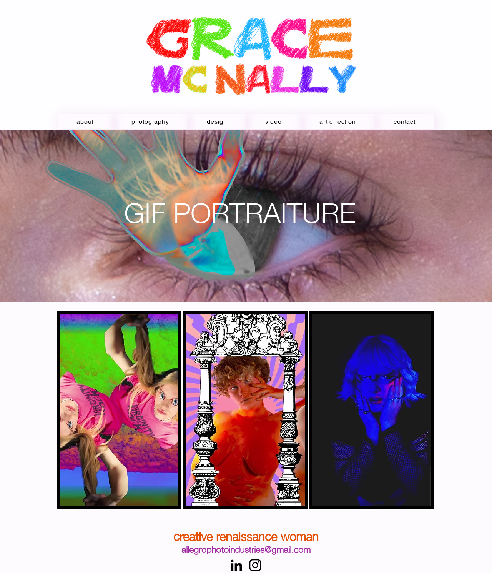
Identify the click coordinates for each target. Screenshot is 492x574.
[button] (273, 121)
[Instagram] (255, 565)
